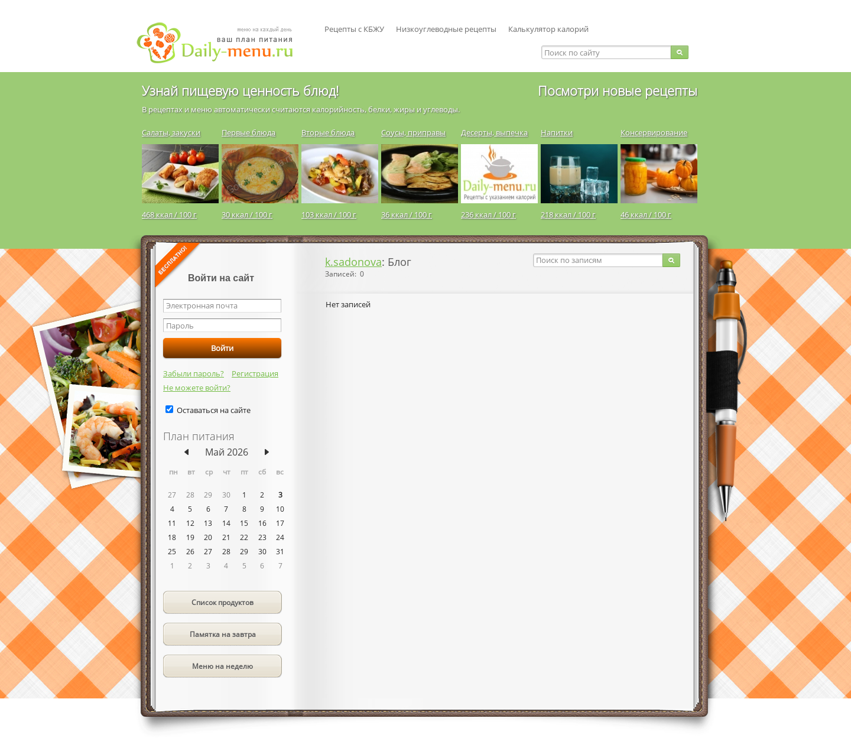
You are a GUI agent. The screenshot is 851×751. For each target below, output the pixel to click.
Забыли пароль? (193, 373)
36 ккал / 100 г (406, 214)
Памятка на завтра (223, 634)
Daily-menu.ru (222, 42)
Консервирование (654, 132)
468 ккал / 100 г (169, 214)
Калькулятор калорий (548, 29)
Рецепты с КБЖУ (354, 29)
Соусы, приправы (413, 132)
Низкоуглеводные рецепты (446, 29)
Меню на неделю (222, 666)
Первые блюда (248, 132)
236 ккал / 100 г (488, 214)
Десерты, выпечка (494, 132)
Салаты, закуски (171, 132)
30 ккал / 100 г (247, 214)
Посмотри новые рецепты (617, 90)
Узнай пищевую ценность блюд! (240, 90)
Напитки (557, 132)
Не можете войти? (196, 387)
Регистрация (255, 373)
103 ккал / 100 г (328, 214)
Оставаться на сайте (214, 410)
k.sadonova (353, 262)
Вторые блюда (328, 132)
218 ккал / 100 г (568, 214)
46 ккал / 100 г (646, 214)
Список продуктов (222, 602)
